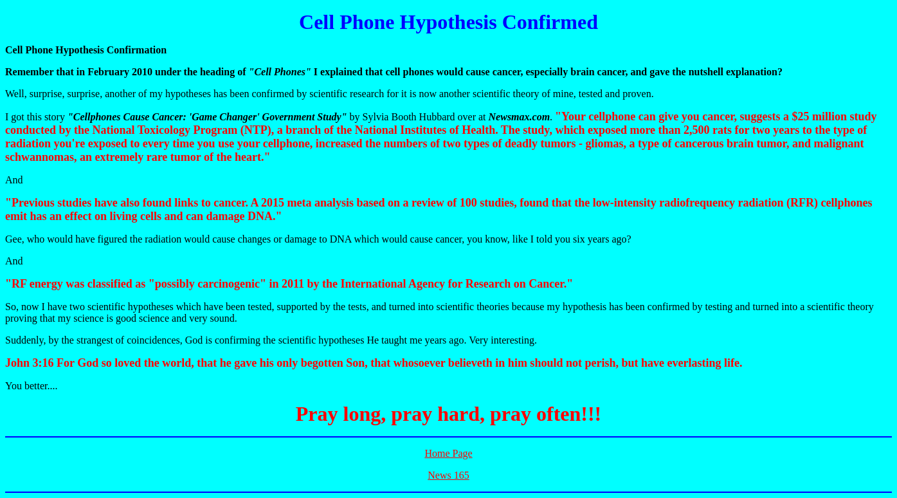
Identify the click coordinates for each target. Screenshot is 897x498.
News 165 (448, 475)
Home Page (448, 453)
